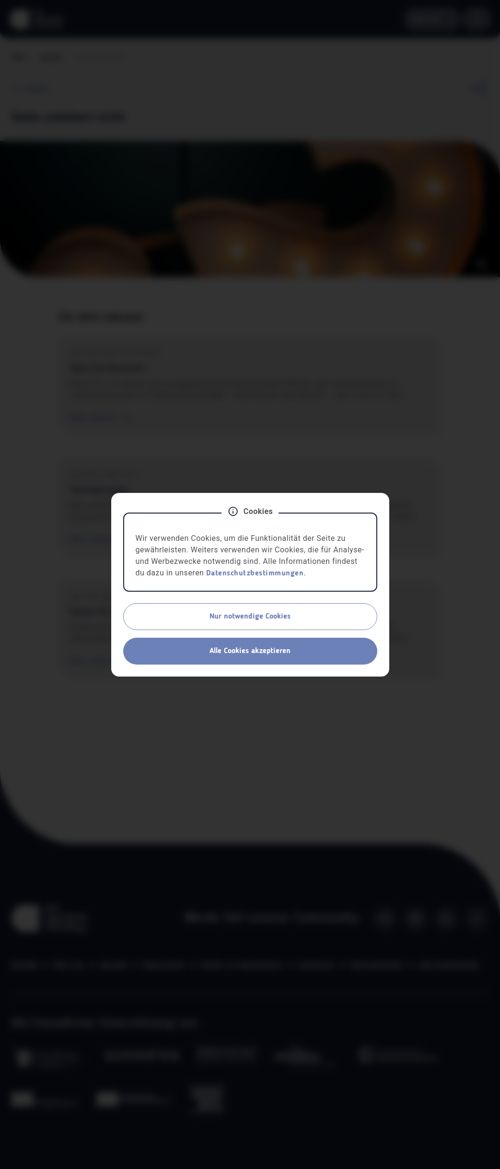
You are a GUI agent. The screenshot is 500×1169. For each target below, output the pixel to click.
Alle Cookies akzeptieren (250, 651)
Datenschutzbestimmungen (255, 573)
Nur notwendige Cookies (250, 616)
